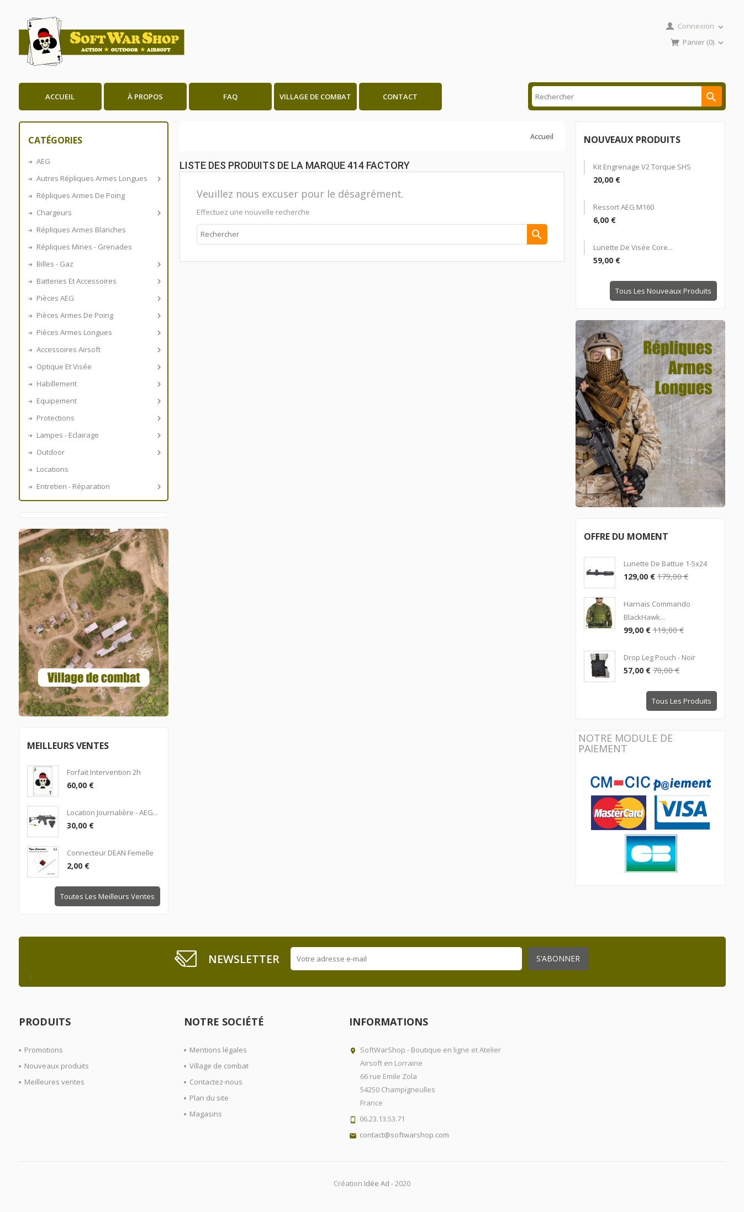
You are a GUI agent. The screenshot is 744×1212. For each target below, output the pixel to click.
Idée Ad (376, 1183)
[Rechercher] (626, 96)
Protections (98, 417)
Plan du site (209, 1098)
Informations (388, 1021)
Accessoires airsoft (98, 349)
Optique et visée (98, 366)
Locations (52, 469)
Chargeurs (98, 212)
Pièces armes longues (98, 332)
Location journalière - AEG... (112, 812)
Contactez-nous (215, 1082)
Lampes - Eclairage (98, 435)
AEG (43, 161)
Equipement (98, 400)
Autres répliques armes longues (98, 178)
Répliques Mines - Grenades (84, 247)
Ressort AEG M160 (623, 207)
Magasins (205, 1114)
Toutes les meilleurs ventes (107, 896)
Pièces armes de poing (98, 315)
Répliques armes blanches (81, 230)
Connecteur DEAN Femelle (110, 853)
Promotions (43, 1050)
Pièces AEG (98, 298)
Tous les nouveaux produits (663, 291)
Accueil (60, 97)
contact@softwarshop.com (404, 1135)
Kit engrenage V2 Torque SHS (642, 167)
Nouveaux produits (56, 1066)
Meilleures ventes (54, 1082)
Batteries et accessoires (98, 281)
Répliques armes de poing (80, 195)
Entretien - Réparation (98, 486)
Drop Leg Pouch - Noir (659, 657)
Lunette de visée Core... (633, 247)
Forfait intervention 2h (104, 772)
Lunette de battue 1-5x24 (665, 563)
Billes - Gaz (98, 263)
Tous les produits (681, 701)
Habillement (98, 383)
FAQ (230, 97)
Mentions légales (218, 1050)
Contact (400, 97)
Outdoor (98, 452)
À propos (145, 97)
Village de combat (315, 97)
